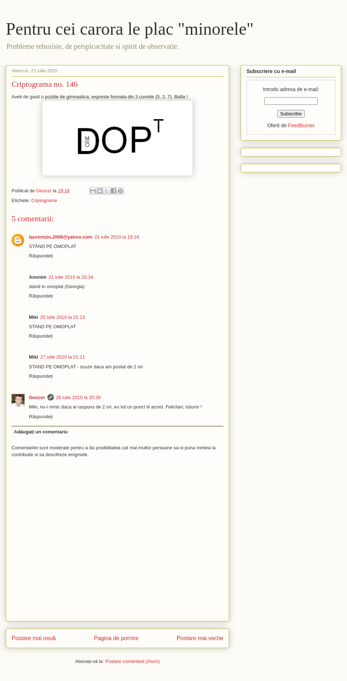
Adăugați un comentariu (41, 431)
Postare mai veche (200, 638)
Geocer (37, 397)
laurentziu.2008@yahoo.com (60, 237)
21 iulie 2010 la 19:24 (116, 237)
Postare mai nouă (34, 638)
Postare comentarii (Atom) (132, 661)
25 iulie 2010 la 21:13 (62, 317)
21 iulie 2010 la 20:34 (70, 277)
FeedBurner (301, 125)
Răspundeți (41, 255)
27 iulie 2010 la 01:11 (62, 357)
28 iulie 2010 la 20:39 (78, 397)
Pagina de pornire (116, 638)
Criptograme (44, 200)
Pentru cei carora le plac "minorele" (130, 28)
